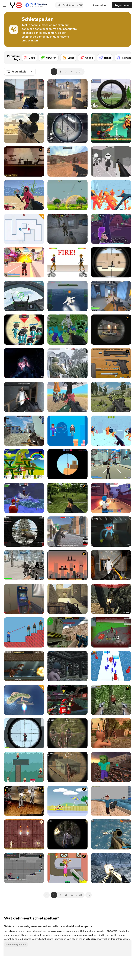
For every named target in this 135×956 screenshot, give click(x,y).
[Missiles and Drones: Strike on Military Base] (24, 700)
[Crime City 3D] (111, 464)
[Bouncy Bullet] (24, 767)
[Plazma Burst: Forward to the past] (24, 868)
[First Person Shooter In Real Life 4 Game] (111, 700)
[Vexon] (67, 94)
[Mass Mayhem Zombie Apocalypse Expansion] (24, 801)
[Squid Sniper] (24, 329)
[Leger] (68, 57)
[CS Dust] (67, 161)
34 (80, 71)
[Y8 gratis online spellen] (16, 5)
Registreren (122, 5)
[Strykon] (24, 94)
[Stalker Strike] (67, 229)
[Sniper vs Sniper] (111, 262)
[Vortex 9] (111, 498)
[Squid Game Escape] (67, 397)
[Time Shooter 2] (111, 195)
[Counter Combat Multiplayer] (67, 632)
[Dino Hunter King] (111, 94)
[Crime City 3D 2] (24, 262)
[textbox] (20, 71)
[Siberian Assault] (24, 565)
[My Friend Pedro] (24, 161)
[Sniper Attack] (24, 128)
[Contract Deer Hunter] (24, 531)
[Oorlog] (86, 57)
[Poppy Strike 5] (111, 531)
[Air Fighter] (24, 296)
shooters (112, 930)
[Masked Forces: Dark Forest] (111, 599)
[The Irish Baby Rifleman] (67, 666)
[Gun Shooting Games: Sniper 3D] (67, 128)
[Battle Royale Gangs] (67, 531)
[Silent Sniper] (67, 767)
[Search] (58, 5)
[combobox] (20, 71)
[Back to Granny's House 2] (111, 565)
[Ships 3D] (111, 801)
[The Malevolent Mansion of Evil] (24, 363)
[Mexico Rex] (24, 666)
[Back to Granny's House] (24, 397)
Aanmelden (100, 5)
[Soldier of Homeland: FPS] (111, 868)
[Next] (125, 56)
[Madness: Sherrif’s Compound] (111, 161)
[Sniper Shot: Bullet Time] (24, 733)
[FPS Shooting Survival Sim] (111, 397)
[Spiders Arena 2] (111, 632)
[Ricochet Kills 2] (67, 565)
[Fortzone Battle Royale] (111, 229)
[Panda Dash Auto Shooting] (111, 128)
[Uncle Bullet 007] (67, 431)
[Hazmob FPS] (24, 431)
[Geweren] (49, 57)
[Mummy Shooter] (24, 834)
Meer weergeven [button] (14, 944)
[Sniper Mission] (67, 733)
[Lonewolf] (111, 329)
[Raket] (105, 57)
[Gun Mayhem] (24, 464)
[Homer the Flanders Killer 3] (67, 868)
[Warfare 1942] (67, 363)
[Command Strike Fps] (67, 599)
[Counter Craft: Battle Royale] (111, 767)
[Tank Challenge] (24, 229)
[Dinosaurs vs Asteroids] (67, 195)
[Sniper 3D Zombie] (67, 834)
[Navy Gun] (67, 296)
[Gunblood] (67, 262)
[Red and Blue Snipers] (67, 464)
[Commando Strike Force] (111, 834)
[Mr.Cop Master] (24, 632)
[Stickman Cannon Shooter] (111, 666)
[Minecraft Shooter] (67, 329)
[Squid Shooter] (24, 195)
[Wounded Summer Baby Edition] (111, 733)
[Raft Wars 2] (67, 801)
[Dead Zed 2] (67, 498)
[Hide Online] (24, 599)
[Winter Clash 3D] (24, 498)
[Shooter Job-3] (111, 363)
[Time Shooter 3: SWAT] (111, 431)
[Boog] (29, 57)
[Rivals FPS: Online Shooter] (111, 296)
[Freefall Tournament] (67, 700)
